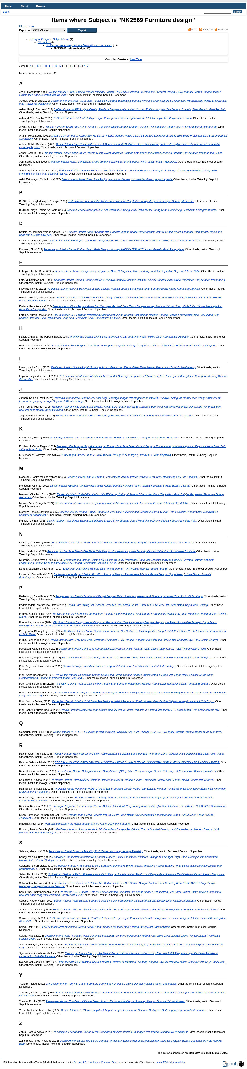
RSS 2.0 (220, 29)
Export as (24, 30)
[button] (82, 30)
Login (6, 11)
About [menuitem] (24, 6)
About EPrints (163, 1062)
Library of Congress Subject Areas (49, 39)
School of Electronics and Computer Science (97, 1062)
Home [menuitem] (8, 6)
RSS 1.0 (205, 29)
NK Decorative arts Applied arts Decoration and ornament (79, 45)
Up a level (26, 26)
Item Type (136, 59)
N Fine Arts (44, 42)
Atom (191, 29)
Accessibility (178, 1062)
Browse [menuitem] (41, 6)
